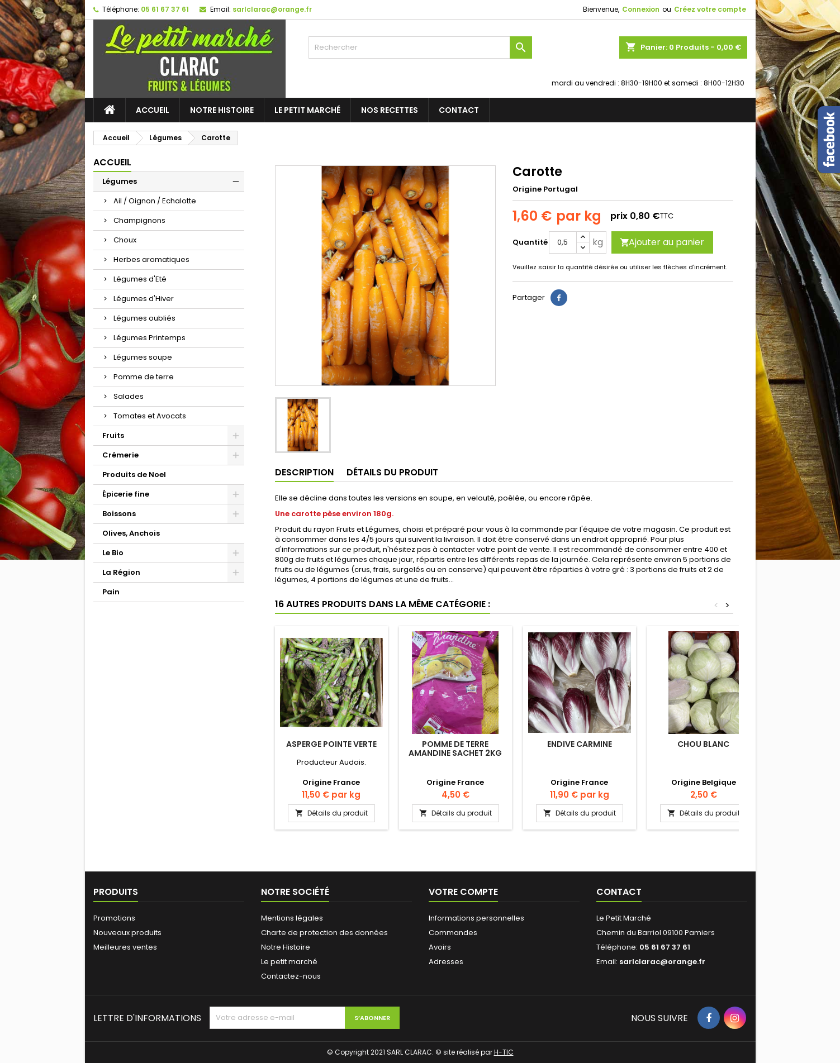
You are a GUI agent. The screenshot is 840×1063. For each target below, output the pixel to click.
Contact (459, 110)
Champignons (139, 220)
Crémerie (120, 455)
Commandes (453, 932)
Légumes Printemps (149, 337)
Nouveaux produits (127, 932)
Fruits (113, 435)
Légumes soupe (142, 357)
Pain (111, 592)
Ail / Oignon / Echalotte (154, 201)
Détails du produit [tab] (392, 472)
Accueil (152, 110)
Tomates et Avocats (149, 416)
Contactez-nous (291, 976)
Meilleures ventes (125, 947)
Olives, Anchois (131, 533)
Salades (128, 396)
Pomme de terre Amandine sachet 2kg (455, 748)
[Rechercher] (420, 47)
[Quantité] (563, 242)
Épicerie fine (125, 494)
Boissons (119, 513)
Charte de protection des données (324, 932)
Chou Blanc (703, 744)
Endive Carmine (579, 744)
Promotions (114, 918)
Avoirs (440, 947)
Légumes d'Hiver (143, 298)
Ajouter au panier (662, 242)
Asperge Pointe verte (331, 744)
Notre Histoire (222, 110)
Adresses (446, 961)
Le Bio (113, 552)
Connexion (640, 9)
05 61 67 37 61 (165, 9)
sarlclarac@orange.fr (272, 9)
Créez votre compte (710, 9)
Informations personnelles (476, 918)
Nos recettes (389, 110)
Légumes (119, 181)
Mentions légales (292, 918)
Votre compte (463, 891)
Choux (124, 240)
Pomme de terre (143, 376)
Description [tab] (304, 472)
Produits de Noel (134, 474)
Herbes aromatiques (151, 259)
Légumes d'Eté (140, 279)
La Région (121, 572)
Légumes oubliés (144, 318)
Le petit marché (307, 110)
